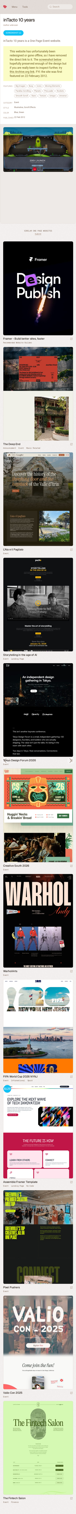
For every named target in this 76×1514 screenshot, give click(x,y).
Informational (18, 1080)
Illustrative (18, 107)
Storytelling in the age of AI (20, 655)
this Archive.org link (22, 71)
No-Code (30, 1186)
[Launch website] (71, 444)
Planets (37, 91)
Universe (63, 96)
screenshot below (50, 59)
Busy (31, 86)
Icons (39, 86)
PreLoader (48, 91)
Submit (38, 234)
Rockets (60, 91)
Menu (14, 7)
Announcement (9, 448)
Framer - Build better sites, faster (24, 338)
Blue (16, 112)
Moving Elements (52, 86)
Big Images (20, 86)
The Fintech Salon (14, 1498)
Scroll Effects (30, 107)
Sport (30, 1080)
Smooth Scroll (22, 96)
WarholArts (10, 971)
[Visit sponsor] (71, 339)
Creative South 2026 (16, 865)
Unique (52, 96)
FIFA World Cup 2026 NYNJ (20, 1076)
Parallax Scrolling (23, 91)
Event (16, 102)
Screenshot (13, 33)
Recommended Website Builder (17, 343)
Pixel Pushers (11, 1287)
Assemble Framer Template (20, 1182)
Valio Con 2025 (12, 1392)
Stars (33, 96)
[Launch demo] (71, 1182)
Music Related (33, 448)
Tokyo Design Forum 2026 (19, 760)
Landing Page (17, 659)
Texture (42, 96)
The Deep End (11, 444)
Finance (15, 1502)
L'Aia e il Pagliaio (13, 549)
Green (21, 112)
